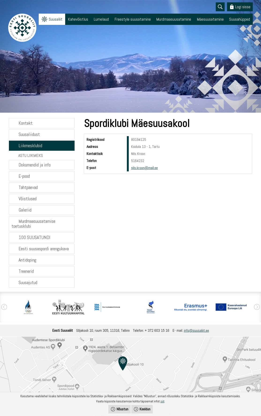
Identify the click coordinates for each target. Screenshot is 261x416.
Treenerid (26, 271)
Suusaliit (55, 19)
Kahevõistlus (78, 19)
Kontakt (26, 123)
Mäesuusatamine (210, 19)
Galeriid (25, 210)
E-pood (24, 176)
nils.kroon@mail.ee (144, 167)
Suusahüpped (239, 19)
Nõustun (122, 409)
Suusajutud (28, 282)
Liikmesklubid (30, 146)
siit (162, 401)
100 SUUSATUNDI (34, 237)
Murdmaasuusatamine (173, 19)
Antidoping (27, 260)
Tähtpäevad (28, 187)
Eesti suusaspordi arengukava (44, 249)
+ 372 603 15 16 (157, 330)
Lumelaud (101, 19)
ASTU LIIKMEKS (30, 155)
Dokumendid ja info (35, 165)
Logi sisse (242, 6)
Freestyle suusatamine (132, 19)
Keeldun (145, 409)
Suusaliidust (29, 134)
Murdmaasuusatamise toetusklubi (33, 223)
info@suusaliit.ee (196, 330)
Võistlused (28, 199)
